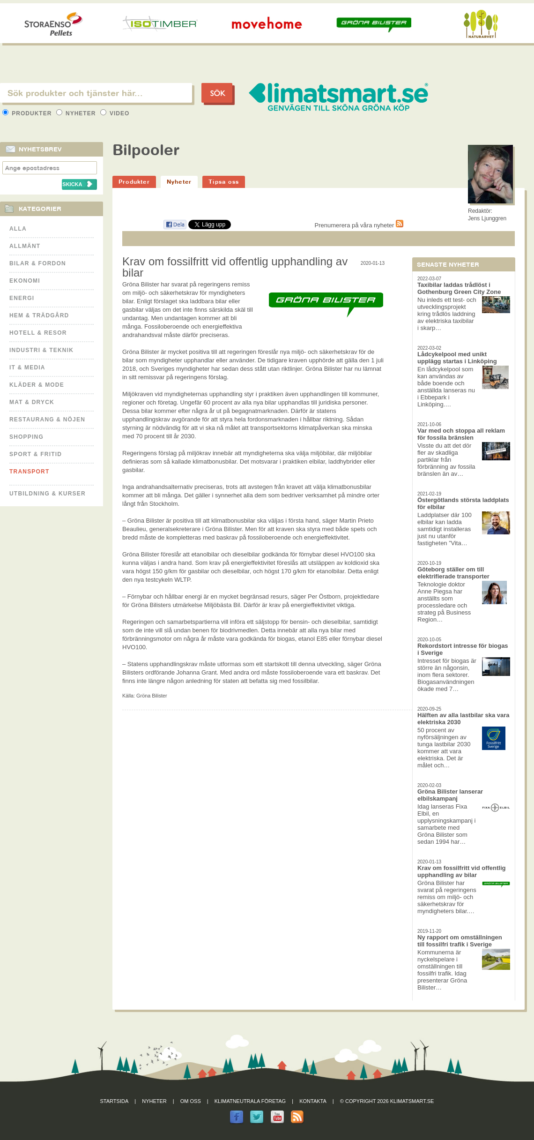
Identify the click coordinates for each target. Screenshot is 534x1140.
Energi (21, 298)
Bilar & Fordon (37, 263)
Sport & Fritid (35, 454)
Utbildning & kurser (47, 493)
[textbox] (96, 93)
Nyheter (77, 113)
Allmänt (24, 246)
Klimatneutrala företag (250, 1101)
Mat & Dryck (31, 402)
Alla (18, 228)
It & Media (27, 367)
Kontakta (312, 1101)
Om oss (190, 1101)
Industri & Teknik (41, 350)
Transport (29, 471)
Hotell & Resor (38, 333)
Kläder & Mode (36, 385)
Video (115, 113)
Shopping (26, 437)
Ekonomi (24, 281)
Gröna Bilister (151, 695)
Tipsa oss (223, 181)
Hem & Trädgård (39, 315)
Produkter (28, 113)
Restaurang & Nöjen (47, 419)
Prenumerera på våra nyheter (359, 225)
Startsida (114, 1101)
